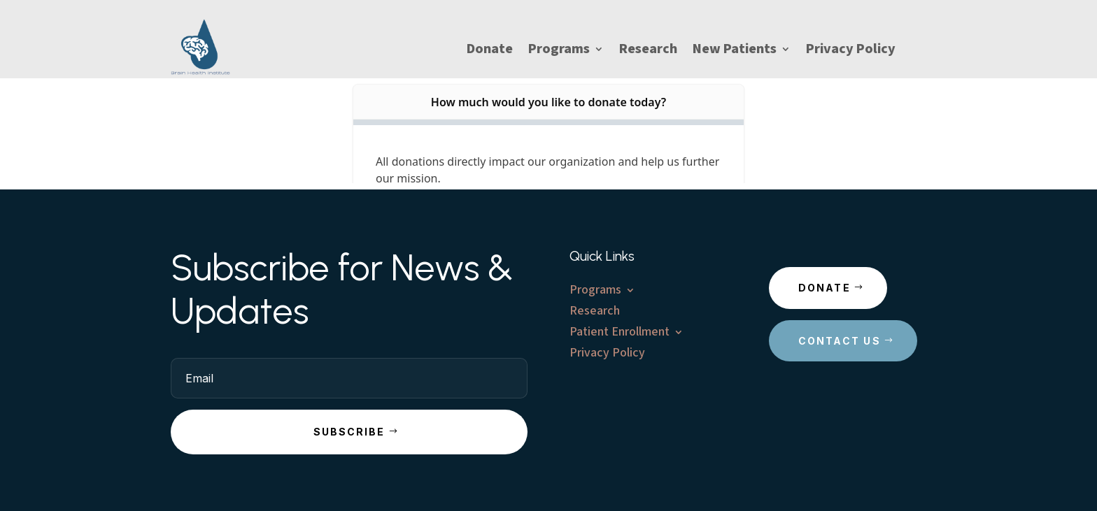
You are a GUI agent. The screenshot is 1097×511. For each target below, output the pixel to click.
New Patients (735, 51)
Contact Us (839, 341)
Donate (490, 51)
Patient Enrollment (619, 333)
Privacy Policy (851, 51)
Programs (559, 51)
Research (648, 51)
